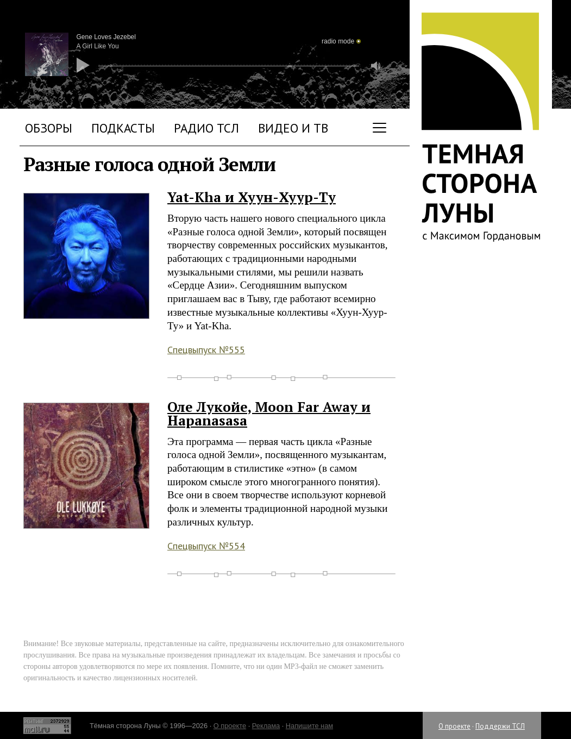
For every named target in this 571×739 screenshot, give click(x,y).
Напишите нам (309, 726)
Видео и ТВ (293, 128)
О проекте (454, 726)
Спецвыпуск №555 (206, 349)
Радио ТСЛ (206, 128)
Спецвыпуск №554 (206, 546)
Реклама (266, 726)
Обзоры (48, 128)
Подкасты (123, 128)
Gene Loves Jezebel (106, 37)
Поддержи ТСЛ (500, 726)
